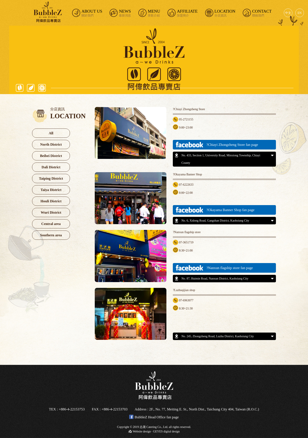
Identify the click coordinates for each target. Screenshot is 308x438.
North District (51, 144)
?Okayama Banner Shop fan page (215, 210)
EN (300, 13)
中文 (288, 13)
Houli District (50, 201)
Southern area (51, 235)
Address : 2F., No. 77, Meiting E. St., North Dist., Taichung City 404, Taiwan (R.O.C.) (197, 409)
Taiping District (51, 178)
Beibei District (51, 156)
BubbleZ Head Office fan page (154, 417)
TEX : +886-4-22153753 (67, 409)
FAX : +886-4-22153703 (109, 409)
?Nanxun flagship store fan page (214, 268)
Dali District (50, 167)
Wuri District (51, 212)
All (51, 133)
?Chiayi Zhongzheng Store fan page (216, 144)
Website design (142, 431)
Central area (51, 224)
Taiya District (51, 190)
